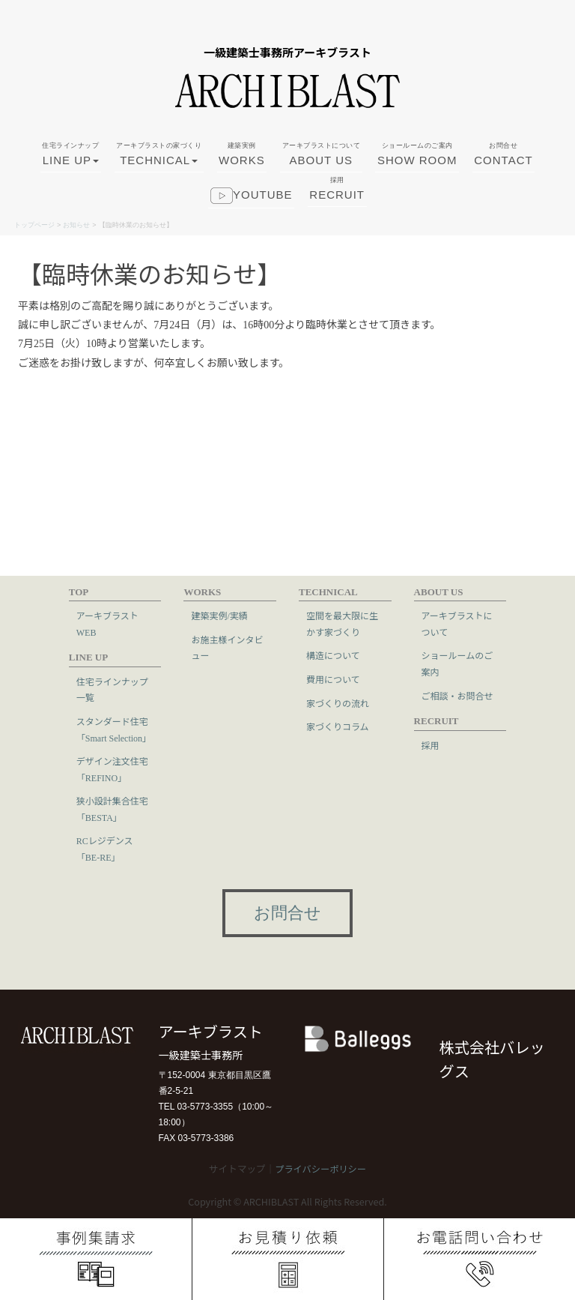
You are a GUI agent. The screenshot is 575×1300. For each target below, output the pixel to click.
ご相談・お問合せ (457, 696)
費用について (333, 680)
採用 (430, 746)
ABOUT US (321, 161)
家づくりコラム (337, 727)
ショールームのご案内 (457, 664)
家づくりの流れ (337, 704)
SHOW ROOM (417, 161)
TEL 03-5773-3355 (196, 1106)
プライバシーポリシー (320, 1169)
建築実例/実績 (219, 616)
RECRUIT (337, 195)
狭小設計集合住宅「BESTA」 (112, 809)
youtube (251, 204)
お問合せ (287, 913)
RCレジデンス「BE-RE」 (104, 849)
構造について (333, 656)
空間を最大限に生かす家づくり (342, 624)
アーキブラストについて (457, 624)
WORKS (242, 161)
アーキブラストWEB (107, 624)
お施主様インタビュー (227, 648)
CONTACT (503, 161)
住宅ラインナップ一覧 (112, 690)
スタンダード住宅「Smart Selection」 (113, 730)
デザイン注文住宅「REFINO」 (112, 769)
